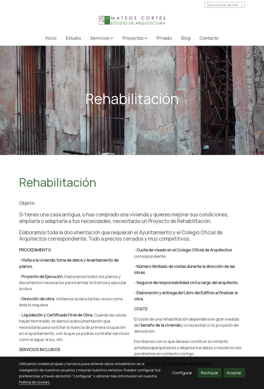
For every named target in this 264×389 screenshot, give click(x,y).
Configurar (182, 372)
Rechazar (209, 372)
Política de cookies (34, 382)
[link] (132, 20)
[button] (102, 37)
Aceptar (234, 372)
